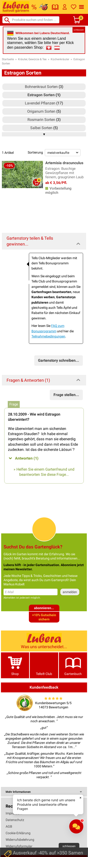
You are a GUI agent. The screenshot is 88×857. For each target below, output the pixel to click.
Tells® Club (44, 665)
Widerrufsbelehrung (20, 839)
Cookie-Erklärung (18, 833)
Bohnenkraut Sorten (41, 86)
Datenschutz (15, 820)
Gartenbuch (73, 665)
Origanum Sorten (41, 111)
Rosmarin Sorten (41, 119)
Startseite (8, 59)
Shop (15, 665)
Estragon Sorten (41, 95)
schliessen (78, 30)
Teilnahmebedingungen (48, 336)
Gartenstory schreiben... (58, 360)
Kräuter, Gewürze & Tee (32, 59)
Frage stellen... (66, 395)
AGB (9, 826)
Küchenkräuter (60, 59)
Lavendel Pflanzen (40, 103)
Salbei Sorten (41, 128)
